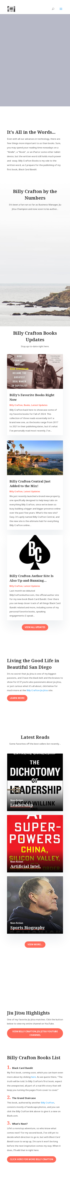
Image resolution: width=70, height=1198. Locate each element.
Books (27, 405)
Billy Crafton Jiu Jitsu (37, 690)
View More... (35, 944)
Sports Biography (27, 927)
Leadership (21, 805)
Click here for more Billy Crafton (31, 1159)
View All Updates (35, 627)
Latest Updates (39, 405)
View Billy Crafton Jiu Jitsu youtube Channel (35, 1033)
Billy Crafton (16, 405)
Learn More (17, 698)
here (33, 1076)
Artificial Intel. (25, 866)
